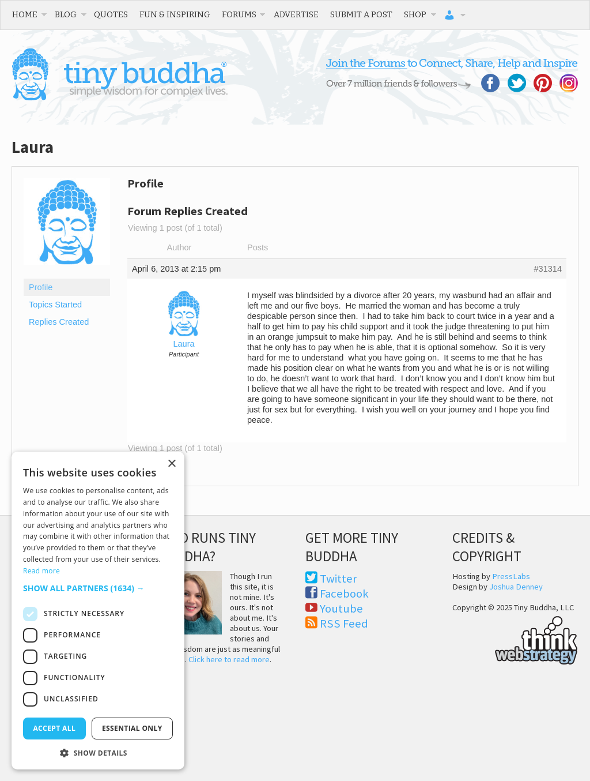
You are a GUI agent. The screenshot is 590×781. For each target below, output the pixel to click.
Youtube (341, 608)
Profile (40, 287)
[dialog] (98, 610)
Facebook (344, 593)
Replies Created (59, 321)
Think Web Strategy (515, 638)
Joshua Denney (516, 586)
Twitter (338, 578)
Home (24, 14)
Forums (239, 14)
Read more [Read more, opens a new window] (41, 571)
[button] (98, 588)
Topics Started (55, 304)
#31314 (548, 268)
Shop (415, 14)
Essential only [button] (132, 728)
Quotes (111, 14)
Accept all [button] (54, 728)
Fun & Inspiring (174, 14)
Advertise (296, 14)
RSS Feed (344, 623)
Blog (66, 14)
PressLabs (511, 576)
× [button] (171, 464)
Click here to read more (229, 659)
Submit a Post (361, 14)
